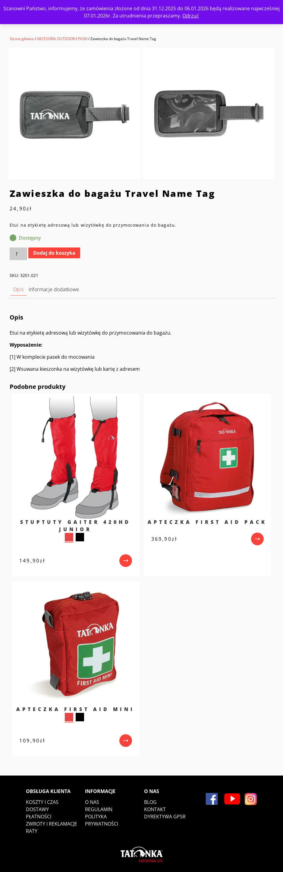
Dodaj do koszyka (54, 253)
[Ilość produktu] (18, 253)
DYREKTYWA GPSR (165, 816)
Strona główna (22, 38)
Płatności (38, 816)
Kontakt (155, 809)
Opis (18, 289)
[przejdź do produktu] (125, 560)
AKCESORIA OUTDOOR (56, 38)
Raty (31, 831)
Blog (150, 802)
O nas (92, 802)
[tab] (18, 289)
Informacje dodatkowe (54, 289)
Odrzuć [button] (190, 15)
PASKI (82, 38)
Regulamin (98, 809)
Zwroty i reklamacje (51, 823)
